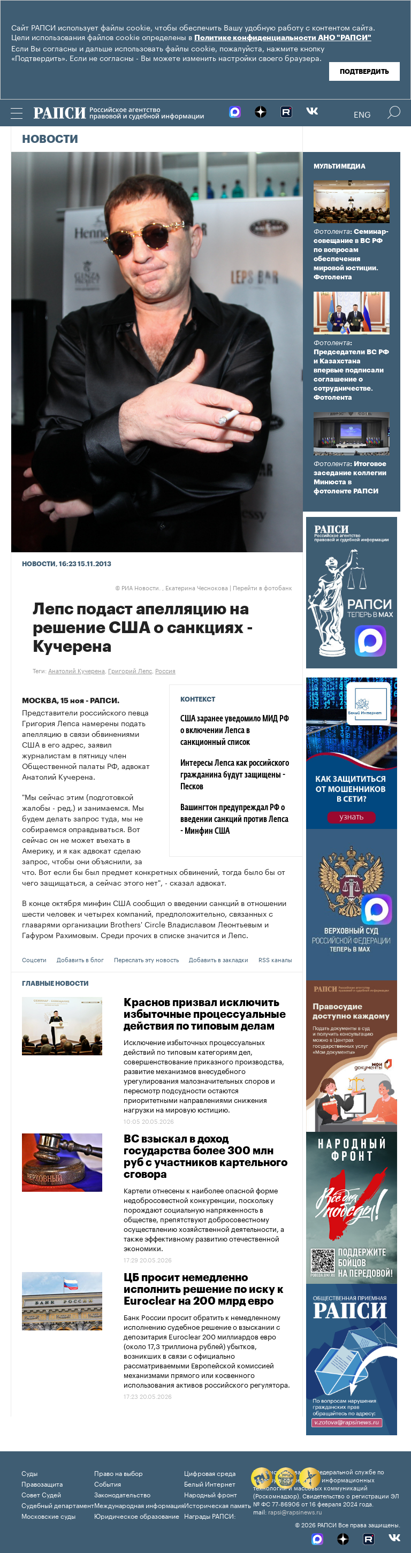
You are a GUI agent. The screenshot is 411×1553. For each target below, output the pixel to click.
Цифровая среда (209, 1472)
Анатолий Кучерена (76, 670)
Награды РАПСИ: (210, 1515)
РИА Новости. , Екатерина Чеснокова (171, 587)
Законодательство (122, 1494)
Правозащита (42, 1483)
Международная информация (139, 1504)
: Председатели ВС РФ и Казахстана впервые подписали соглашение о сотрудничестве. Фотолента (351, 370)
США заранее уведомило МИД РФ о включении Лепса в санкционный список (234, 731)
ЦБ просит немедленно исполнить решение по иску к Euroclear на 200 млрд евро (204, 1290)
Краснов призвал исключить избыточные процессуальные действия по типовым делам (205, 1015)
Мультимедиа (340, 166)
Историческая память (217, 1504)
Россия (165, 670)
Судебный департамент (57, 1504)
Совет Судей (41, 1494)
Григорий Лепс (130, 670)
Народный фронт (210, 1494)
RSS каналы (275, 959)
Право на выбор (118, 1472)
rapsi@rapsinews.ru (295, 1511)
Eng (362, 113)
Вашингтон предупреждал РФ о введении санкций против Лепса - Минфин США (234, 820)
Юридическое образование (136, 1515)
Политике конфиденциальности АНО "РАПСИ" (282, 38)
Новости (50, 139)
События (107, 1483)
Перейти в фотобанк (262, 587)
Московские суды (48, 1515)
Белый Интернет (209, 1483)
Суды (29, 1472)
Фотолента (332, 231)
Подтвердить (364, 71)
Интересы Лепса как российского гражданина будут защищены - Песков (234, 775)
